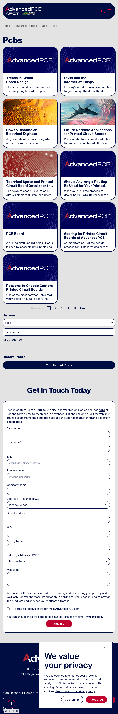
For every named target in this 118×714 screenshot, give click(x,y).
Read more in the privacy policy (75, 691)
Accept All (97, 699)
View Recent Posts (59, 365)
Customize (72, 699)
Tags (44, 25)
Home (6, 25)
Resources (20, 25)
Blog (34, 25)
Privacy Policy (94, 616)
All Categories (12, 339)
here (102, 410)
